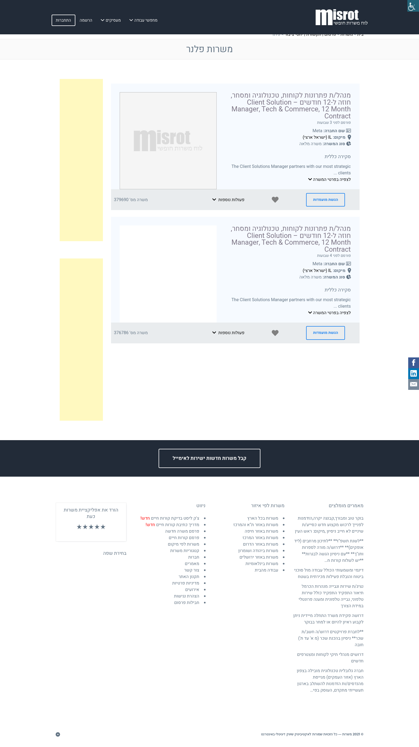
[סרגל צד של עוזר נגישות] (412, 6)
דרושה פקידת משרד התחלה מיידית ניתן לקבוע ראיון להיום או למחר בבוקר (328, 618)
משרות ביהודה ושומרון (258, 550)
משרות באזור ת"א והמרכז (255, 525)
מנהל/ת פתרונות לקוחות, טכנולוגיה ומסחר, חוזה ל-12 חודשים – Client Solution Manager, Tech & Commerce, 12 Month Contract (291, 105)
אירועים (192, 589)
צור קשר (191, 570)
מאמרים (192, 563)
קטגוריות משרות (184, 550)
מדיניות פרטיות (185, 583)
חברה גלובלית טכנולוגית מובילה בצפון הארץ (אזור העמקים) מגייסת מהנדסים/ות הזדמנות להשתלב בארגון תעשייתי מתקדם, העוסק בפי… (330, 680)
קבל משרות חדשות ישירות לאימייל (209, 458)
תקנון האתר (189, 576)
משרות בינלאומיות (262, 563)
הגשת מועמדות (325, 199)
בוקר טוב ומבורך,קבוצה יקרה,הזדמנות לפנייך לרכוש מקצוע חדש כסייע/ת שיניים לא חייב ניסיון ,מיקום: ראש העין (329, 524)
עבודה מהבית (266, 570)
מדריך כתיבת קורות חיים (172, 525)
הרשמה (86, 21)
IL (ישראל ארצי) (317, 137)
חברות (193, 557)
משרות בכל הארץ (262, 518)
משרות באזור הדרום (260, 544)
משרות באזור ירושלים (258, 557)
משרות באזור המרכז (260, 537)
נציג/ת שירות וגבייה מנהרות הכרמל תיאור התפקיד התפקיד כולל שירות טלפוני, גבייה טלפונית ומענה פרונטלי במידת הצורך (331, 596)
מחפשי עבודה (145, 21)
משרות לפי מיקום (183, 544)
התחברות (63, 21)
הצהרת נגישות (186, 596)
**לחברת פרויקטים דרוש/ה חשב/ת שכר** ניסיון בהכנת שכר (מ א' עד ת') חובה (331, 638)
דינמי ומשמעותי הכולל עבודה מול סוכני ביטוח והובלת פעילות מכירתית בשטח (329, 573)
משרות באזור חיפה (261, 531)
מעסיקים (113, 21)
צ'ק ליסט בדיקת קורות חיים (169, 518)
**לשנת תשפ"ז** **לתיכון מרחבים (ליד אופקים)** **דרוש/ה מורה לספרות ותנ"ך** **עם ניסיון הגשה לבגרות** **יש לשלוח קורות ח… (329, 551)
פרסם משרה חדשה (182, 531)
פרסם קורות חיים (184, 537)
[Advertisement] (81, 160)
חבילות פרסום (186, 602)
